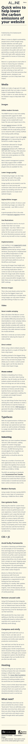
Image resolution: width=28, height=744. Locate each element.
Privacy (3, 737)
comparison (5, 149)
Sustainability (18, 735)
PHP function (20, 407)
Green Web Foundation (18, 675)
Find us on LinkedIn (6, 735)
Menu (25, 2)
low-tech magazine (13, 214)
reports (8, 125)
